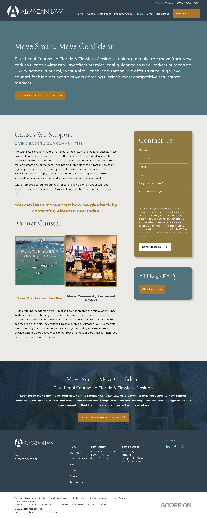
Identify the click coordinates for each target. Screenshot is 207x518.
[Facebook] (175, 446)
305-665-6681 (188, 3)
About (73, 446)
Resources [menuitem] (162, 13)
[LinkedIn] (168, 446)
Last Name (145, 158)
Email (142, 175)
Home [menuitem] (80, 13)
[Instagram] (182, 446)
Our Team (76, 452)
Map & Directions (99, 458)
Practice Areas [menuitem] (123, 13)
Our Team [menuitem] (104, 13)
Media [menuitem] (139, 13)
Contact (75, 476)
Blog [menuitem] (150, 13)
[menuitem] (19, 512)
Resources (76, 470)
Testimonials (77, 482)
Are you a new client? (151, 183)
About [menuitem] (91, 13)
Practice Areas (78, 458)
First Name (145, 150)
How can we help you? (151, 191)
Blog (73, 464)
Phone (142, 167)
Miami (32, 173)
